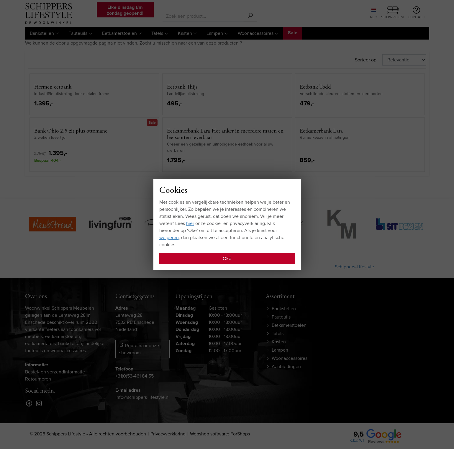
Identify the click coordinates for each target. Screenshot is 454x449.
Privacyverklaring (168, 433)
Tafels (157, 33)
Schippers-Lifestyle (354, 266)
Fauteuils (77, 33)
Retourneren (38, 378)
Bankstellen (42, 33)
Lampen (214, 33)
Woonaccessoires (255, 33)
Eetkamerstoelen (119, 33)
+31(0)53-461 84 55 (134, 376)
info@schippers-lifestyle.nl (142, 397)
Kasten (185, 33)
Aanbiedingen (286, 366)
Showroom (392, 13)
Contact (416, 13)
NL (373, 14)
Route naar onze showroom (139, 349)
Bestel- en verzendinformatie (55, 371)
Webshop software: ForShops (220, 433)
